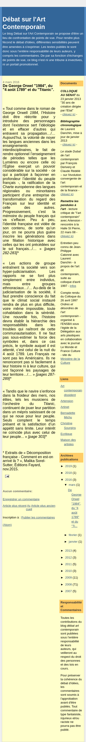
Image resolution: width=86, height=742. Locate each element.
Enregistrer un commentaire (21, 499)
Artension (67, 401)
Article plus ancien (43, 505)
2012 (69, 557)
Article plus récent (14, 505)
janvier (73, 541)
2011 (69, 564)
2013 (69, 550)
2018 (69, 472)
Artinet (65, 407)
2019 (69, 466)
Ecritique (66, 434)
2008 (69, 584)
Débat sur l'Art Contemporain (24, 23)
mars (72, 484)
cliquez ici (68, 114)
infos (73, 286)
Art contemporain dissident (71, 390)
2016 (69, 479)
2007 (69, 591)
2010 (69, 571)
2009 (69, 577)
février (73, 535)
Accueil (29, 507)
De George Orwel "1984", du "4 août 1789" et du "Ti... (74, 508)
